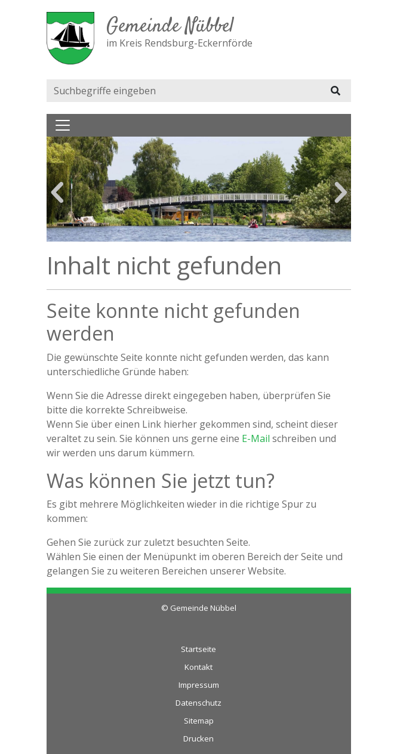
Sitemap (199, 720)
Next (340, 193)
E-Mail (256, 438)
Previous (57, 193)
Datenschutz (198, 702)
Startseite (198, 649)
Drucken (198, 738)
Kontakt (198, 667)
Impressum (199, 684)
